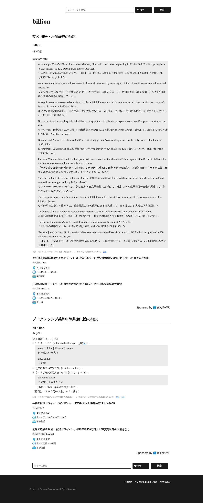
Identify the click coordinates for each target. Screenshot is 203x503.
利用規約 (128, 482)
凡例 (122, 397)
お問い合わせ (165, 482)
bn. (84, 343)
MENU (35, 3)
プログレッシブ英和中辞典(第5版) (59, 319)
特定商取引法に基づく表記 (146, 482)
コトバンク (46, 10)
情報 (104, 252)
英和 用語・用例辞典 (48, 37)
